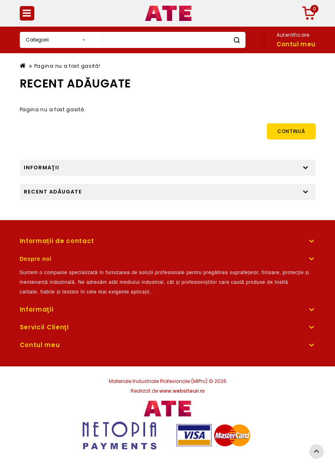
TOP (316, 451)
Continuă (291, 131)
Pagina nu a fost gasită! (67, 65)
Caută (236, 40)
